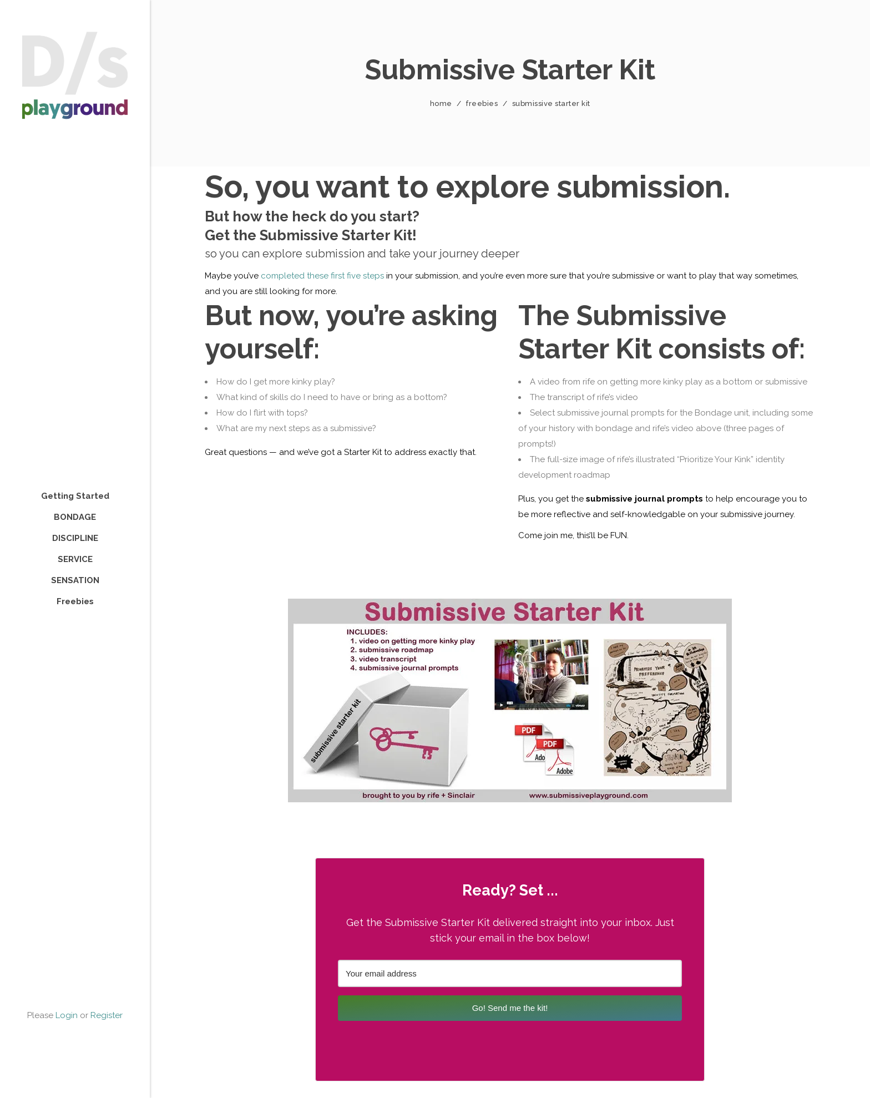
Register (106, 1015)
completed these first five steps (322, 276)
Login (66, 1015)
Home (441, 103)
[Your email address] (510, 973)
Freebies (482, 103)
